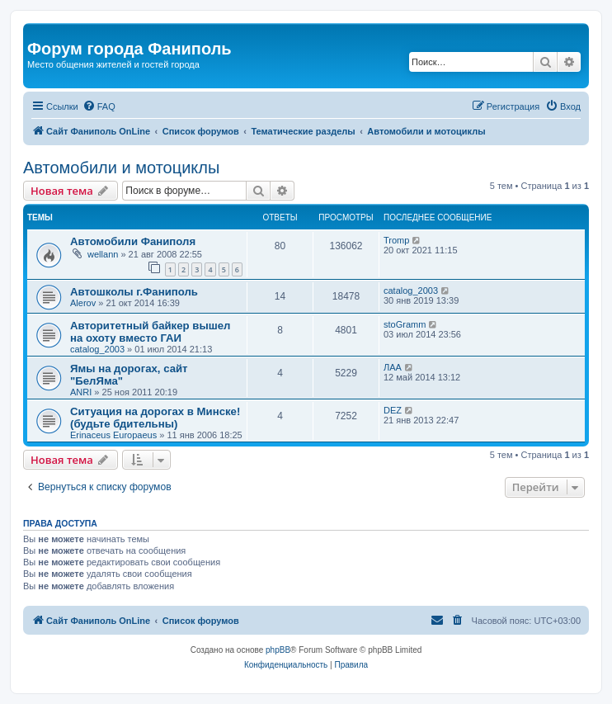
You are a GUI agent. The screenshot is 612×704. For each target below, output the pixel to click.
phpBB (278, 649)
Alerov (83, 303)
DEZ (393, 410)
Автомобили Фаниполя (132, 241)
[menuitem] (98, 106)
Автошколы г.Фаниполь (134, 292)
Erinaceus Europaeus (113, 435)
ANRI (81, 392)
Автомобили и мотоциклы (121, 167)
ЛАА (393, 367)
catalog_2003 (411, 290)
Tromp (396, 240)
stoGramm (405, 324)
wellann (102, 254)
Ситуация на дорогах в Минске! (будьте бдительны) (155, 417)
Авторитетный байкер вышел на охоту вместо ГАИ (150, 331)
